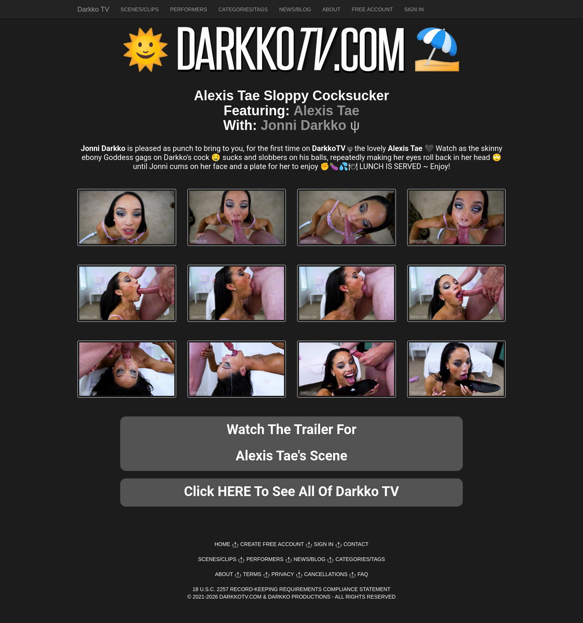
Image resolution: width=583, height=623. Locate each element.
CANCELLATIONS (325, 574)
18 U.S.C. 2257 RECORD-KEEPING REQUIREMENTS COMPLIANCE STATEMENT (292, 589)
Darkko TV (93, 9)
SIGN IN (414, 9)
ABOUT (331, 9)
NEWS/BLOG (295, 9)
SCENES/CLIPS (140, 9)
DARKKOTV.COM (240, 597)
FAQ (363, 574)
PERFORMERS (188, 9)
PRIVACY (282, 574)
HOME (222, 544)
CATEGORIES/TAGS (243, 9)
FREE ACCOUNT (372, 9)
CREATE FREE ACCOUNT (272, 544)
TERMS (252, 574)
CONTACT (356, 544)
